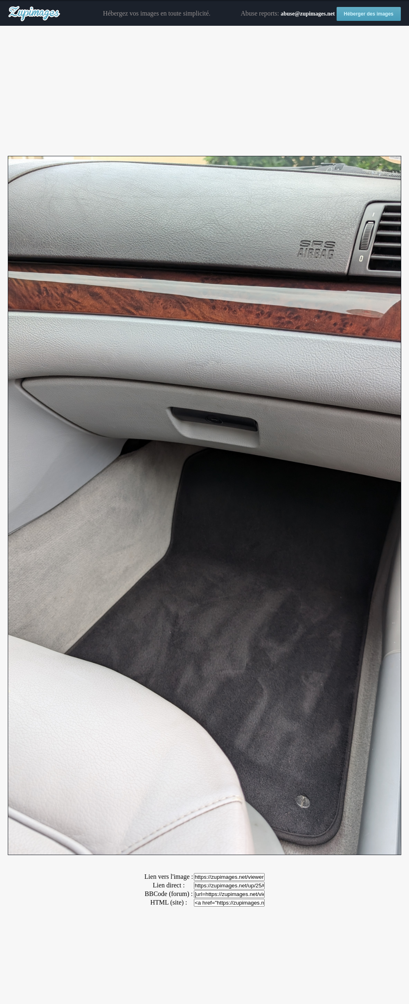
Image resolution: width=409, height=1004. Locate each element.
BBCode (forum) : (169, 893)
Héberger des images (368, 14)
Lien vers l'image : (168, 876)
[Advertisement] (204, 91)
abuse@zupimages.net (308, 14)
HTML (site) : (168, 902)
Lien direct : (168, 885)
